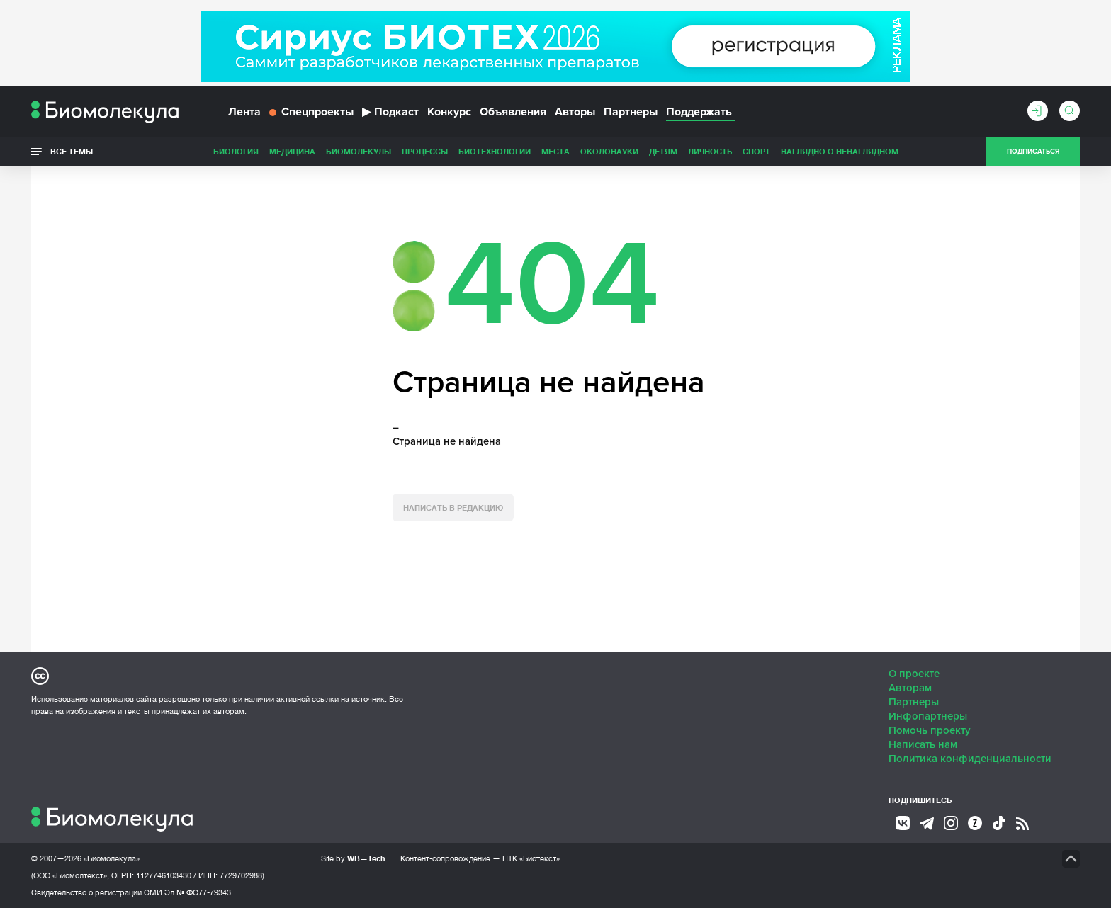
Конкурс (449, 112)
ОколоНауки (609, 151)
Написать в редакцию (453, 507)
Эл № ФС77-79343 (197, 892)
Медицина (292, 151)
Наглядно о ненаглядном (839, 151)
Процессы (425, 151)
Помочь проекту (930, 730)
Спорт (756, 151)
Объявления (513, 112)
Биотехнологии (494, 151)
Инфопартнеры (928, 716)
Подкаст (390, 112)
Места (555, 151)
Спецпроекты (311, 112)
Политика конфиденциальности (970, 758)
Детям (663, 151)
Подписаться (1033, 151)
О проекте (914, 673)
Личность (710, 151)
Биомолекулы (358, 151)
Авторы (575, 112)
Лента (244, 112)
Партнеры (631, 112)
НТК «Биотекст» (531, 858)
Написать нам (923, 744)
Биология (236, 151)
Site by (353, 858)
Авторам (910, 687)
